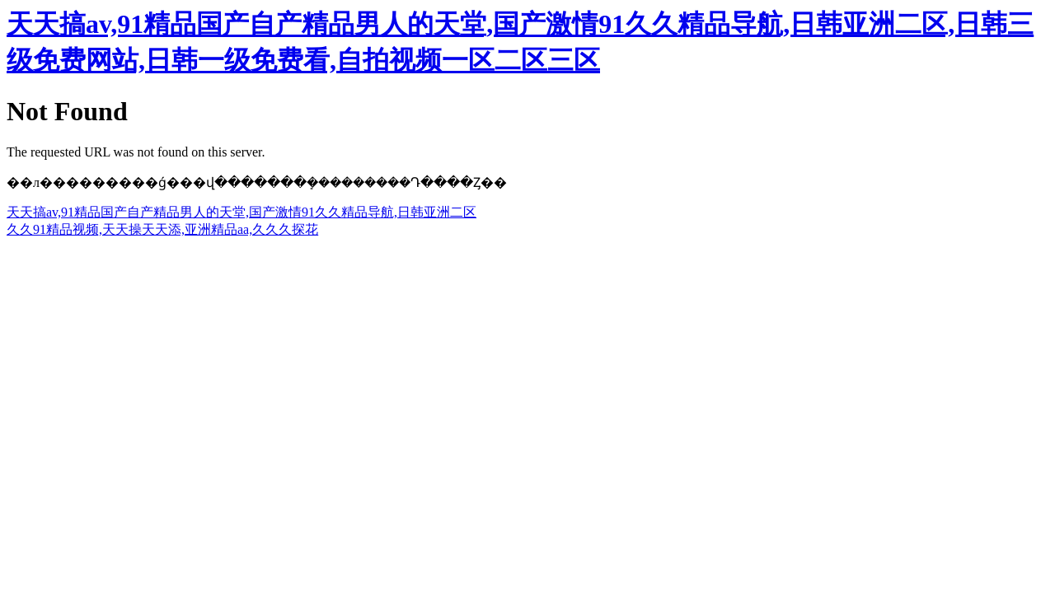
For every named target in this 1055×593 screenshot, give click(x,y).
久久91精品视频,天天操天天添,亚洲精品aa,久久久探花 (162, 229)
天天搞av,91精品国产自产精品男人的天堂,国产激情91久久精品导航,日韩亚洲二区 (241, 212)
